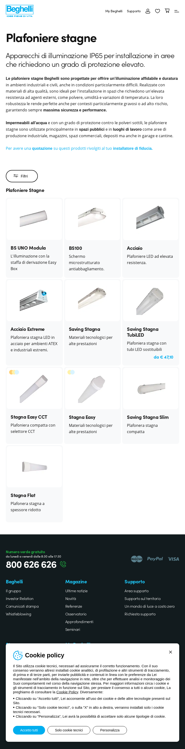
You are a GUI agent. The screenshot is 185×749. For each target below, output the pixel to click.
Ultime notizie (76, 590)
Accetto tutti (29, 730)
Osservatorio (75, 613)
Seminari (72, 629)
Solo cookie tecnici (69, 730)
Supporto (134, 10)
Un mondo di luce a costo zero (149, 606)
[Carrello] (167, 10)
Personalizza (109, 730)
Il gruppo (13, 590)
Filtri (20, 176)
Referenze (73, 606)
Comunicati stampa (22, 606)
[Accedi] (147, 11)
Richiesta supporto (140, 613)
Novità (70, 598)
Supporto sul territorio (142, 598)
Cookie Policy (67, 692)
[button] (157, 11)
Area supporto (136, 590)
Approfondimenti (79, 621)
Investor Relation (19, 598)
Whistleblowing (18, 613)
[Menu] (176, 11)
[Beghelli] (19, 10)
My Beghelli (113, 10)
